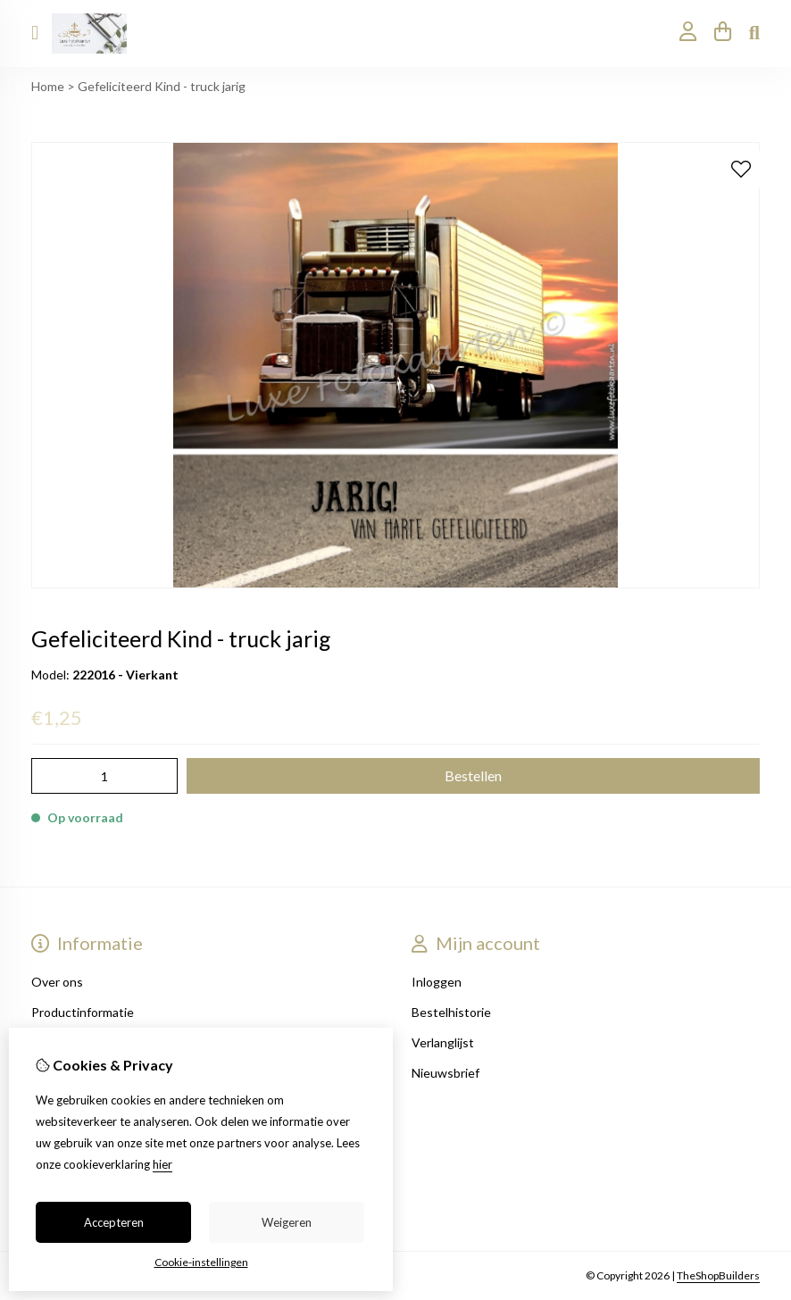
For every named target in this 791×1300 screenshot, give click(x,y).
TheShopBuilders (718, 1275)
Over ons (57, 981)
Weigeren (287, 1222)
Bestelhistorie (451, 1012)
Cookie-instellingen (201, 1262)
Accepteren (114, 1222)
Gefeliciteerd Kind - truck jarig (162, 86)
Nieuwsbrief (445, 1072)
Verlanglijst (443, 1042)
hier (162, 1164)
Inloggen (437, 981)
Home (47, 86)
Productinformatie (82, 1012)
